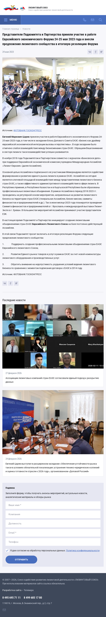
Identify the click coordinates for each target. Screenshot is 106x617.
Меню (13, 19)
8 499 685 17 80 (33, 597)
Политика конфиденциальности (83, 550)
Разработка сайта (11, 590)
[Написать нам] (92, 19)
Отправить (21, 559)
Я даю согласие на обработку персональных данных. (55, 550)
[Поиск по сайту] (100, 19)
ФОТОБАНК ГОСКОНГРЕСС (27, 130)
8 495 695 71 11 (11, 597)
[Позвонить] (84, 19)
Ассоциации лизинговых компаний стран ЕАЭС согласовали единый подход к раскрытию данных (52, 380)
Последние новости (14, 300)
